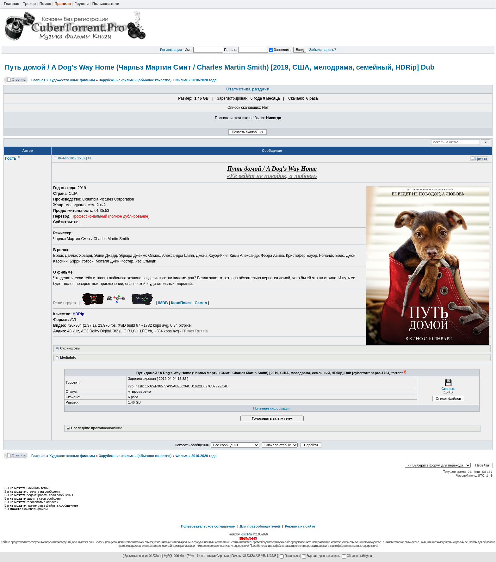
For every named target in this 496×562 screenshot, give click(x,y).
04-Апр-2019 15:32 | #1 (74, 158)
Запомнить (280, 50)
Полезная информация (272, 408)
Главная (38, 80)
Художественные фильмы (72, 80)
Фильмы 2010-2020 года (195, 80)
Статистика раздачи (248, 89)
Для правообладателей (260, 526)
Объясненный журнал (357, 556)
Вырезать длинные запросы (321, 556)
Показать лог (290, 556)
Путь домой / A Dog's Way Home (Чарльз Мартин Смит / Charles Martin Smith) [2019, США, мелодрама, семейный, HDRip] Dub (219, 67)
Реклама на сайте (300, 526)
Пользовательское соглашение (208, 526)
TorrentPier (246, 534)
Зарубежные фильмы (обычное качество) (135, 80)
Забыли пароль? (322, 50)
